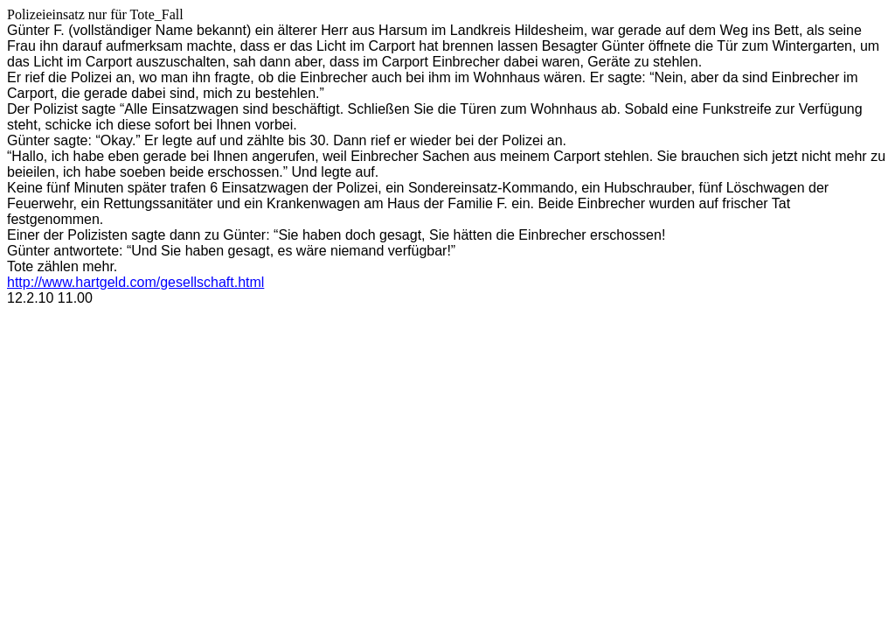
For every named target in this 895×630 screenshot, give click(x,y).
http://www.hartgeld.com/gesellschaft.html (135, 282)
